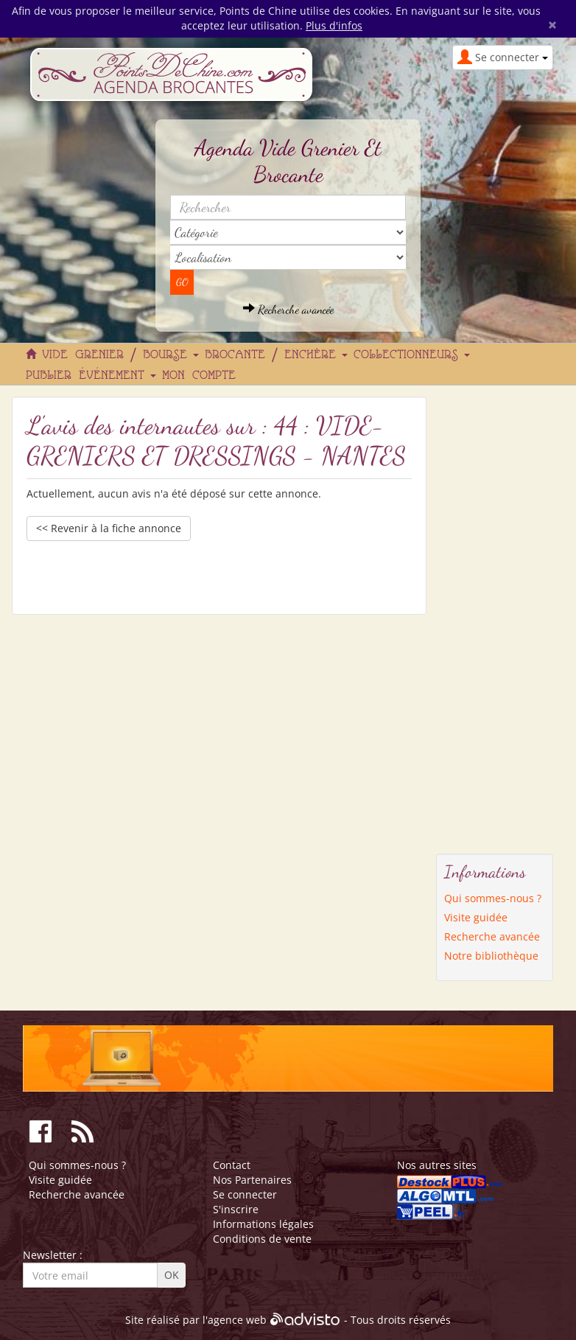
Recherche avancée (288, 309)
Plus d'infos (334, 25)
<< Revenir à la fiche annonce (108, 528)
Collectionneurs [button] (412, 355)
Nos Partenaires (252, 1180)
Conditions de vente (262, 1239)
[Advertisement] (495, 618)
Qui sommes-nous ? (492, 898)
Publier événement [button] (91, 376)
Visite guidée (475, 917)
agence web (237, 1320)
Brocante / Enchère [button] (276, 355)
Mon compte (199, 376)
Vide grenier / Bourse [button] (120, 355)
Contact (231, 1165)
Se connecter (245, 1194)
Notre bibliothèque (491, 956)
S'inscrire (236, 1209)
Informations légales (263, 1224)
